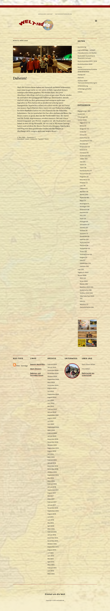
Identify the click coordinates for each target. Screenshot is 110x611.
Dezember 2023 (52, 385)
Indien (82, 159)
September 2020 (53, 427)
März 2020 (51, 430)
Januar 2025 (51, 367)
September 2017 (52, 490)
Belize (82, 126)
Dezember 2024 (52, 370)
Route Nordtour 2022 (85, 64)
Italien (82, 165)
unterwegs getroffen (85, 89)
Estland (82, 150)
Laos (81, 186)
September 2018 (53, 475)
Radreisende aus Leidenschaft (88, 374)
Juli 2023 (50, 391)
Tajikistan (83, 242)
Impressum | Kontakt (45, 14)
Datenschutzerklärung (63, 14)
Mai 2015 (50, 559)
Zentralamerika (85, 307)
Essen (80, 114)
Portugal (83, 221)
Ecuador (83, 144)
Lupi (79, 269)
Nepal (82, 201)
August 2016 (51, 514)
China (82, 135)
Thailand (83, 245)
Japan (82, 168)
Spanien (83, 239)
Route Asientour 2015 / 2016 (87, 61)
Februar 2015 (52, 568)
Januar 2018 (51, 487)
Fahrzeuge (81, 117)
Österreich (83, 210)
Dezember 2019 (52, 439)
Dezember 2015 (52, 538)
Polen (82, 218)
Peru (81, 215)
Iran (81, 162)
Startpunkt (81, 75)
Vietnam (83, 266)
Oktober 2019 (52, 445)
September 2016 (53, 511)
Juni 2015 (50, 556)
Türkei (82, 251)
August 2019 (51, 451)
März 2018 (51, 481)
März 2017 (50, 499)
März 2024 (51, 382)
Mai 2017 (50, 496)
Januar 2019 (51, 463)
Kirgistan (83, 177)
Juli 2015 (50, 553)
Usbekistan (84, 263)
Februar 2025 (52, 364)
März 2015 (50, 565)
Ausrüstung (82, 47)
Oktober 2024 (52, 376)
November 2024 (52, 373)
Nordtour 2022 (85, 287)
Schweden (83, 224)
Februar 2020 (52, 433)
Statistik (81, 78)
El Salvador (84, 147)
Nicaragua (83, 204)
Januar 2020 (51, 436)
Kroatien (83, 183)
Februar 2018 (52, 484)
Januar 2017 (51, 505)
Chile (81, 132)
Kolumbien (84, 180)
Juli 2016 (50, 517)
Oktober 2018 (52, 472)
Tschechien (84, 248)
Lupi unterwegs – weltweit (86, 50)
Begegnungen (82, 111)
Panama (83, 212)
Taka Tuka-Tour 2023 (87, 296)
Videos (80, 92)
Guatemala (83, 156)
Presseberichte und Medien (87, 53)
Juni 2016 (50, 520)
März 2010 (51, 574)
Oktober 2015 (52, 544)
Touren (46, 139)
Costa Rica (83, 138)
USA (81, 260)
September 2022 (53, 394)
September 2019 (53, 448)
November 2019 (52, 442)
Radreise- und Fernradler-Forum (36, 374)
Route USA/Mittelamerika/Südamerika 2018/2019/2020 (89, 69)
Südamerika (33, 139)
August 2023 (52, 388)
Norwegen (83, 207)
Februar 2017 (51, 502)
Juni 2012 (50, 571)
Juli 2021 (50, 421)
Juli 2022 (50, 400)
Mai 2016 (50, 523)
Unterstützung (83, 86)
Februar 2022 (52, 409)
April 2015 (50, 562)
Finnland (83, 153)
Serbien (82, 230)
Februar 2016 (52, 532)
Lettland (83, 189)
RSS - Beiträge (22, 366)
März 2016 (50, 529)
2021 (81, 278)
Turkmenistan (85, 254)
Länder (27, 139)
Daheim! (20, 78)
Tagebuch (40, 139)
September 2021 (53, 415)
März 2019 (50, 457)
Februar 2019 (52, 460)
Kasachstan (84, 174)
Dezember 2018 (52, 466)
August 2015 (51, 550)
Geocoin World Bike (37, 364)
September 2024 (53, 379)
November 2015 (52, 541)
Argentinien (84, 123)
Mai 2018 (50, 478)
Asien (82, 281)
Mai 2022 (50, 406)
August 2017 (51, 493)
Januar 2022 (51, 412)
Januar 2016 (51, 535)
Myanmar (83, 198)
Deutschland (20, 139)
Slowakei (83, 233)
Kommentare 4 (31, 137)
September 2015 (53, 547)
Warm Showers (35, 369)
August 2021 (51, 418)
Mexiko (82, 195)
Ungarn (82, 257)
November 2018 (52, 469)
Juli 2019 (50, 454)
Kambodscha (84, 171)
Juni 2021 (50, 424)
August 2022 (51, 397)
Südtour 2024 (84, 293)
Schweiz (83, 227)
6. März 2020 (21, 137)
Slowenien (83, 236)
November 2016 (52, 508)
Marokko (83, 192)
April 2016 (50, 526)
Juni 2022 (50, 403)
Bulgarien (83, 129)
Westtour (83, 304)
